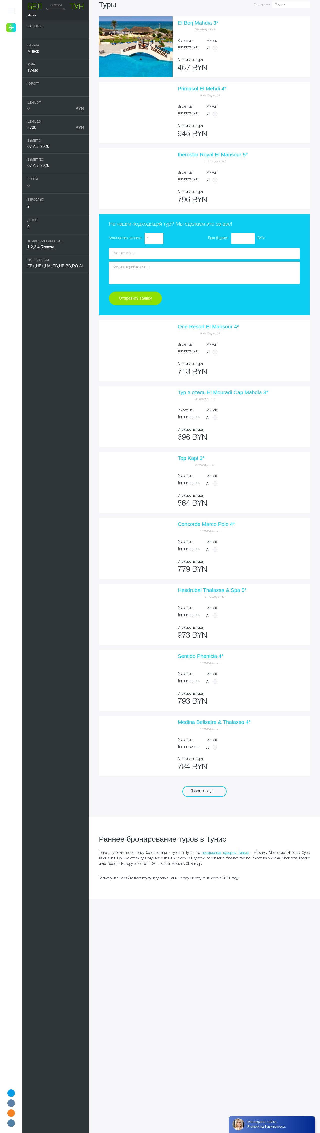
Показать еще (201, 791)
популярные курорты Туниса (225, 853)
